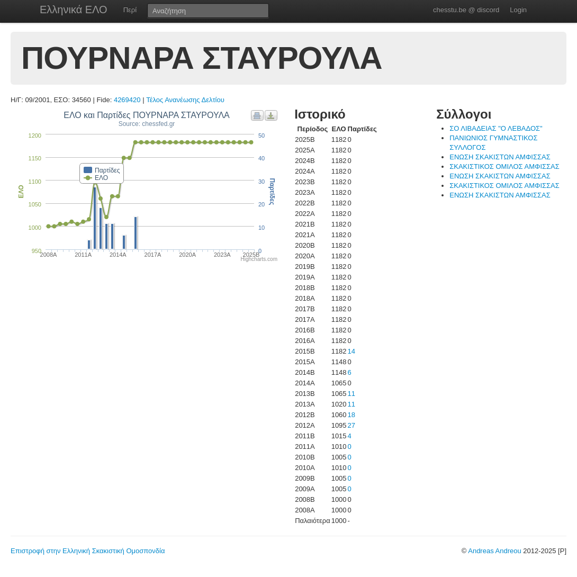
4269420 (127, 100)
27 (351, 425)
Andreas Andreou (494, 551)
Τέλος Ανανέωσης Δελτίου (185, 100)
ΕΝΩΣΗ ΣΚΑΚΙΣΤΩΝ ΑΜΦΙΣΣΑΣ (499, 157)
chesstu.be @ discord (466, 10)
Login (518, 10)
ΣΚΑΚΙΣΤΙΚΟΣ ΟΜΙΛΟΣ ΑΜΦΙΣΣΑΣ (504, 166)
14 (351, 351)
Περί (130, 10)
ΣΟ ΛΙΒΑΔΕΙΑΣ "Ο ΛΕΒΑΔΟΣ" (495, 128)
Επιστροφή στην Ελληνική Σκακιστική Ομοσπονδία (88, 551)
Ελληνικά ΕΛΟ (73, 9)
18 (351, 415)
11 (351, 394)
